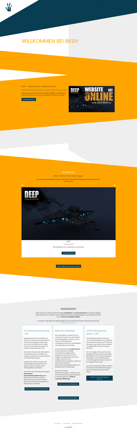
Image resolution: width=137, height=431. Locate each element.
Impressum (57, 423)
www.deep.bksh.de (29, 99)
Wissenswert (121, 2)
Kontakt (132, 2)
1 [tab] (64, 185)
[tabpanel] (69, 222)
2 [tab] (67, 185)
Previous (22, 185)
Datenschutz (66, 423)
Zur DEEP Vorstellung (68, 253)
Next (115, 185)
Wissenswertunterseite (68, 323)
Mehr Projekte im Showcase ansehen (68, 266)
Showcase (110, 2)
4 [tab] (73, 185)
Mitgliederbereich (77, 423)
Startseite (99, 2)
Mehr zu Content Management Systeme (100, 378)
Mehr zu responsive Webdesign (68, 384)
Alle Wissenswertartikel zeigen (68, 398)
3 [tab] (70, 185)
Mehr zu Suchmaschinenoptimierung (37, 389)
